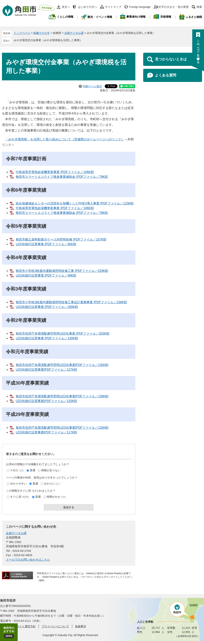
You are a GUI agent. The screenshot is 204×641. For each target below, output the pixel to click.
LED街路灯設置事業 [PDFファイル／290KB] (47, 307)
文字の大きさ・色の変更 (173, 6)
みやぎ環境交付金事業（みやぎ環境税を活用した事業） (48, 40)
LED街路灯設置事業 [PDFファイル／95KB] (46, 244)
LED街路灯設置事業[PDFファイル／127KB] (46, 369)
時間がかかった (56, 496)
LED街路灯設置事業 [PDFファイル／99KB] (46, 275)
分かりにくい (52, 483)
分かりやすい (18, 483)
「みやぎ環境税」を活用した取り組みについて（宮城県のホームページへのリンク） (64, 139)
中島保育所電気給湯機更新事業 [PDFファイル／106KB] (55, 172)
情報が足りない (50, 470)
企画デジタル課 (74, 33)
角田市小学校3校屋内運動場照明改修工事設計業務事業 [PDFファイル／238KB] (71, 302)
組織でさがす (41, 33)
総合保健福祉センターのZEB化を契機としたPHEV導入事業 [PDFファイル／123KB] (74, 203)
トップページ (22, 33)
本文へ (66, 6)
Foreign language (140, 6)
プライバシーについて (55, 626)
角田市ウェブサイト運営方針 (18, 626)
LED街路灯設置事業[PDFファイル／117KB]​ (46, 432)
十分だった (17, 470)
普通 (32, 470)
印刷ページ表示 (92, 86)
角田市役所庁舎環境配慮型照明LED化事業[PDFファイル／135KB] (62, 365)
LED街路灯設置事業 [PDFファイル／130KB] (47, 338)
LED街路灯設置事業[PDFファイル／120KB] (46, 401)
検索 (199, 6)
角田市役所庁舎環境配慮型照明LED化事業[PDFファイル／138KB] (62, 396)
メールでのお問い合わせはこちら (28, 559)
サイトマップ (113, 6)
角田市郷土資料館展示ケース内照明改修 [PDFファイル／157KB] (61, 239)
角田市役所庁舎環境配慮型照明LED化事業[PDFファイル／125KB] (62, 427)
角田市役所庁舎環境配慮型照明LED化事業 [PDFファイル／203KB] (62, 333)
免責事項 (80, 626)
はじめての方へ (87, 6)
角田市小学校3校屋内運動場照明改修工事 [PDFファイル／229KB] (62, 270)
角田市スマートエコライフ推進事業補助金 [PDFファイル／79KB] (61, 176)
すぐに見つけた (19, 496)
